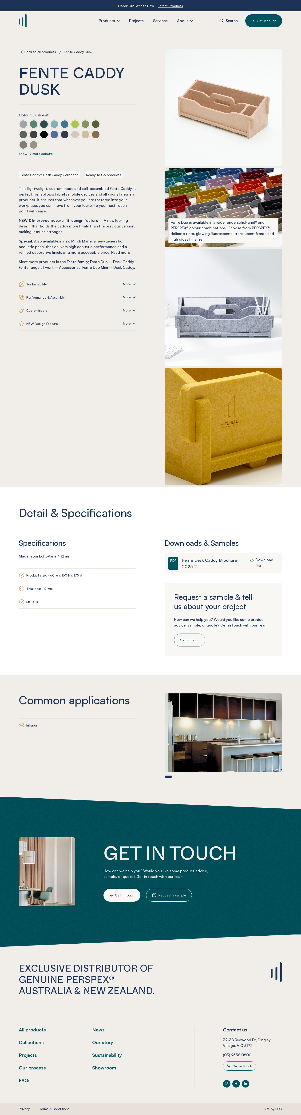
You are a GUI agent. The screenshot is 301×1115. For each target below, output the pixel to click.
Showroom (104, 1068)
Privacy (24, 1109)
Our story (102, 1042)
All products (32, 1030)
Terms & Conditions (54, 1109)
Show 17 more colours (36, 154)
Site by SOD (273, 1109)
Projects (28, 1055)
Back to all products (40, 52)
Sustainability (107, 1055)
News (98, 1030)
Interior (31, 725)
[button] (168, 777)
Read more (120, 252)
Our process (32, 1068)
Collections (31, 1042)
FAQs (25, 1080)
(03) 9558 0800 (237, 1055)
